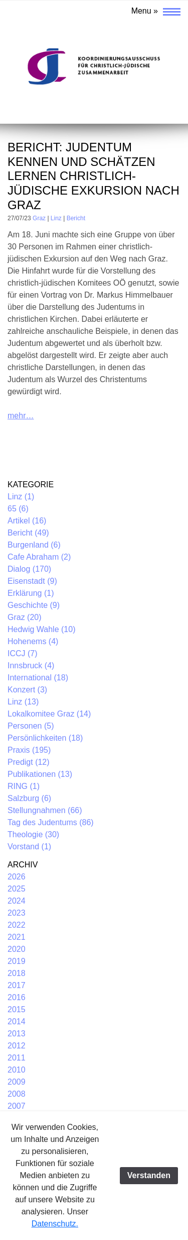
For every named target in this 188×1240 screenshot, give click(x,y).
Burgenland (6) (34, 545)
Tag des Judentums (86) (51, 822)
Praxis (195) (29, 750)
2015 (17, 1009)
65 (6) (18, 508)
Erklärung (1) (31, 593)
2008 (17, 1094)
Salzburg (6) (29, 798)
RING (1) (24, 786)
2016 (17, 997)
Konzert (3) (27, 689)
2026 (17, 876)
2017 (17, 985)
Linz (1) (21, 496)
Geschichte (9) (34, 605)
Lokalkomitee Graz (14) (49, 714)
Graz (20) (25, 617)
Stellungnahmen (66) (45, 810)
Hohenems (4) (33, 641)
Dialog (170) (29, 569)
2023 (17, 913)
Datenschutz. (55, 1223)
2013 (17, 1033)
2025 (17, 888)
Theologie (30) (33, 834)
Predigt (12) (29, 762)
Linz (56, 218)
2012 (17, 1045)
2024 (17, 901)
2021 (17, 937)
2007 (17, 1106)
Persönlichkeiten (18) (45, 738)
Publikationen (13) (40, 774)
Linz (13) (23, 701)
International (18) (38, 677)
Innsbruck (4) (31, 665)
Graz (39, 218)
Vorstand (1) (29, 846)
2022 (17, 925)
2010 (17, 1070)
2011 (17, 1057)
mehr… (21, 415)
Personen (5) (31, 726)
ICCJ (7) (23, 653)
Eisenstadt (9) (32, 581)
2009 (17, 1082)
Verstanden (148, 1175)
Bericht (76, 218)
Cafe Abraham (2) (39, 557)
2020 (17, 949)
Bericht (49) (28, 532)
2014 (17, 1021)
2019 (17, 961)
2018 (17, 973)
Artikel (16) (27, 520)
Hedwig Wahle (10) (41, 629)
